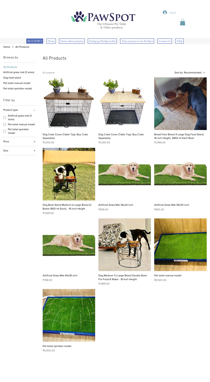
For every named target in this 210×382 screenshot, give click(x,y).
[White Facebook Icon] (33, 369)
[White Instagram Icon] (38, 369)
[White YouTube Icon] (50, 369)
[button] (182, 22)
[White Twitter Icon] (44, 369)
